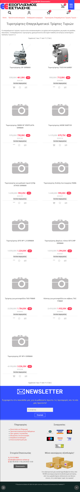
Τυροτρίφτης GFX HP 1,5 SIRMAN (20, 241)
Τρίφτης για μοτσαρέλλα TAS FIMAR (20, 298)
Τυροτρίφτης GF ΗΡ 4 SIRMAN (20, 356)
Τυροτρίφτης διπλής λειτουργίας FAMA (60, 183)
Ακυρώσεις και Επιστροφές (19, 435)
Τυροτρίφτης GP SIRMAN (20, 67)
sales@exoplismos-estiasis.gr (19, 460)
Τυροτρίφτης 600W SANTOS (60, 125)
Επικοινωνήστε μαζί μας (18, 440)
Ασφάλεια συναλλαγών (18, 437)
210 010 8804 (14, 457)
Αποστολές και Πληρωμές (19, 429)
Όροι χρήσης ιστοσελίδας (19, 433)
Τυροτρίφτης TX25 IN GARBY (60, 67)
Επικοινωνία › (45, 1)
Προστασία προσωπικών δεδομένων (22, 431)
